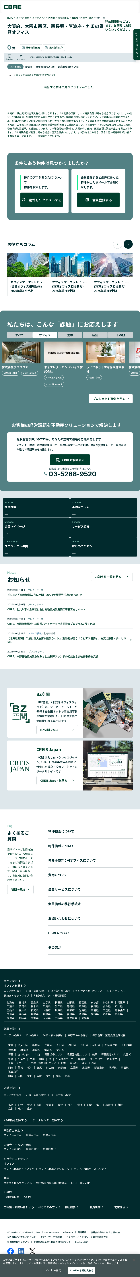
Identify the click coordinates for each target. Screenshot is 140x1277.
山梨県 (107, 1006)
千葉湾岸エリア (64, 1059)
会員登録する (98, 199)
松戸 (94, 1063)
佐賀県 (10, 1018)
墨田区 (72, 1045)
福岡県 (119, 1014)
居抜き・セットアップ (16, 995)
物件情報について (61, 845)
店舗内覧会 (49, 1149)
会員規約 (95, 1207)
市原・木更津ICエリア (43, 1063)
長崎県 (22, 1018)
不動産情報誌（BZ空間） (18, 1197)
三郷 (94, 1054)
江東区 (48, 1045)
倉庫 (70, 335)
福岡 (67, 1076)
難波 (120, 1105)
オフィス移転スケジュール (54, 1169)
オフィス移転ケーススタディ (89, 1169)
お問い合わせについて (64, 918)
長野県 (95, 1006)
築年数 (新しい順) (45, 66)
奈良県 (95, 1010)
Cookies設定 (81, 1241)
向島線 (62, 1067)
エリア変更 (21, 57)
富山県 (10, 1010)
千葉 (10, 1059)
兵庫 (39, 1076)
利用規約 (82, 1232)
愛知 (29, 1076)
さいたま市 (24, 1054)
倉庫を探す (10, 1028)
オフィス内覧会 (13, 1149)
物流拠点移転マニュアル (18, 1183)
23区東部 (127, 1045)
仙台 (20, 1105)
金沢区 (60, 1050)
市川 (32, 1059)
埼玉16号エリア (53, 1054)
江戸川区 (23, 1045)
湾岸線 (112, 1067)
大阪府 (51, 17)
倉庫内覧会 (32, 1149)
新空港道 (99, 1067)
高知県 (107, 1014)
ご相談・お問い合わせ (17, 1207)
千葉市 (21, 1059)
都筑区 (48, 1050)
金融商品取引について (18, 1241)
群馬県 (46, 1006)
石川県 (119, 1006)
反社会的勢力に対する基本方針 (106, 1232)
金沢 (29, 1105)
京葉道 (74, 1067)
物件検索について (61, 831)
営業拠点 (119, 1207)
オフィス (45, 335)
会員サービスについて (64, 889)
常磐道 (81, 1059)
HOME (10, 17)
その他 (120, 335)
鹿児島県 (72, 1018)
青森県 (34, 1002)
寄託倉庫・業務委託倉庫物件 (109, 1035)
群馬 (39, 1067)
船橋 (63, 1063)
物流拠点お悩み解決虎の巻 (51, 1183)
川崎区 (36, 1050)
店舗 (95, 335)
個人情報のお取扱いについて (21, 1237)
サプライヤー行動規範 (51, 1237)
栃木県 (34, 1006)
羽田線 (125, 1067)
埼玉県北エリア (110, 1054)
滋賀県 (83, 1010)
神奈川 (12, 1050)
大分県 (46, 1018)
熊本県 (34, 1018)
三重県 (107, 1010)
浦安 (84, 1063)
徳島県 (83, 1014)
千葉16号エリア (17, 1063)
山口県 (59, 1014)
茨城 (20, 1067)
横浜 (79, 1105)
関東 (10, 1067)
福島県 (83, 1002)
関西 (10, 1076)
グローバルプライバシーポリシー (23, 1232)
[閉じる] (134, 1260)
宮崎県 (59, 1018)
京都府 (71, 1010)
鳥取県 (34, 1014)
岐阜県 (83, 1006)
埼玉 (10, 1054)
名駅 (89, 1105)
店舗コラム (49, 1135)
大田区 (60, 1045)
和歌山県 (120, 1010)
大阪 (20, 1076)
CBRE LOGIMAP (80, 1183)
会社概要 (70, 1207)
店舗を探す (10, 1088)
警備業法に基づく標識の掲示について (52, 1241)
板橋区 (36, 1045)
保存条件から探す (61, 991)
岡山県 (22, 1014)
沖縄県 (85, 1018)
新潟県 (34, 1010)
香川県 (71, 1014)
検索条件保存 (53, 47)
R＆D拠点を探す (14, 1120)
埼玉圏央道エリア (77, 1054)
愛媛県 (95, 1014)
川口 (37, 1054)
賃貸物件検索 (22, 17)
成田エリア (96, 1059)
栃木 (29, 1067)
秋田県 (59, 1002)
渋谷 (70, 1105)
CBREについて (59, 932)
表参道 (50, 1105)
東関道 (86, 1067)
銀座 (39, 1105)
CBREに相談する (70, 460)
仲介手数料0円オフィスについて (72, 860)
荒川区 (84, 1045)
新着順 (28, 66)
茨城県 (22, 1006)
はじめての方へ (47, 1207)
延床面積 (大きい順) (68, 66)
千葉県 (10, 1006)
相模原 (24, 1050)
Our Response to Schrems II (58, 1232)
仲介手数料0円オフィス (88, 991)
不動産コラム (12, 1130)
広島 (58, 1076)
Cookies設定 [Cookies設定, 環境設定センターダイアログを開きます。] (53, 1270)
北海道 (10, 1002)
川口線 (50, 1067)
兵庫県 (59, 1010)
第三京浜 (13, 1071)
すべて (19, 335)
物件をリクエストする (42, 199)
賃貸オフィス (38, 17)
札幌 (10, 1105)
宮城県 (22, 1002)
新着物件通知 (30, 47)
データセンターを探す (46, 1120)
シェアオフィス (116, 991)
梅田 (98, 1105)
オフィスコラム (13, 1135)
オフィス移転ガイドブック (19, 1169)
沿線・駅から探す (36, 991)
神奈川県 (108, 1002)
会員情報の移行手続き (64, 903)
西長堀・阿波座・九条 (83, 17)
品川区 (96, 1045)
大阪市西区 (63, 17)
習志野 (74, 1063)
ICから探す (32, 1035)
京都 (48, 1076)
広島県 (10, 1014)
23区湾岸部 (111, 1045)
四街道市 (112, 1059)
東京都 (95, 1002)
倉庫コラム (32, 1135)
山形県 (71, 1002)
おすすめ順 (15, 66)
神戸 (20, 1108)
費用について (58, 874)
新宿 (60, 1105)
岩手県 (46, 1002)
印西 (41, 1059)
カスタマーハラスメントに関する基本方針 (87, 1237)
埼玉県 (121, 1002)
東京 (10, 1045)
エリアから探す (13, 991)
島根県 (46, 1014)
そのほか (54, 947)
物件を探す (10, 981)
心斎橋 (109, 1105)
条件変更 (9, 57)
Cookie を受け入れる (82, 1270)
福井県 (22, 1010)
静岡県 (71, 1006)
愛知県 (59, 1006)
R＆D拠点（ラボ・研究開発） (51, 995)
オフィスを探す (13, 985)
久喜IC (127, 1054)
